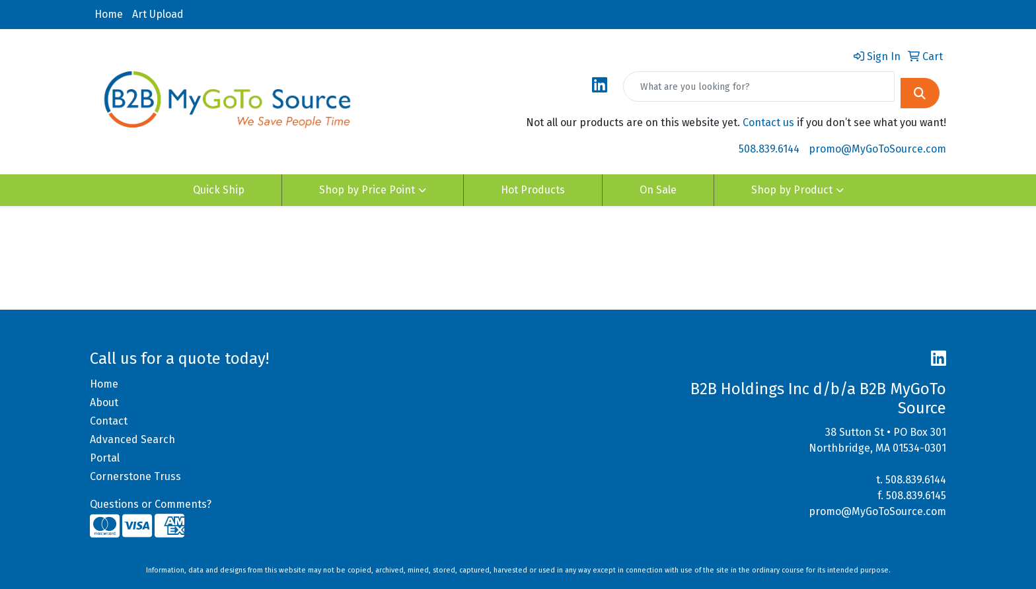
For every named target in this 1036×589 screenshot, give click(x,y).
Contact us (768, 122)
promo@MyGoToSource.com (877, 149)
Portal (105, 458)
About (104, 402)
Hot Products (533, 190)
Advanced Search (132, 439)
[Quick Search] (759, 86)
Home (108, 14)
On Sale (658, 190)
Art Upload (158, 14)
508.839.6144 (769, 149)
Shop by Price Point (367, 190)
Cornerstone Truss (135, 476)
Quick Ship (218, 190)
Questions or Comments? (150, 504)
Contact (109, 421)
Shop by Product (791, 190)
